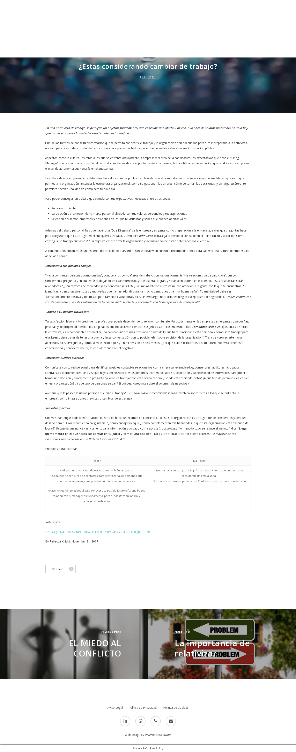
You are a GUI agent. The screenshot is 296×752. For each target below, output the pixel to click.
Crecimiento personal (119, 53)
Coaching (90, 53)
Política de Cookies (175, 707)
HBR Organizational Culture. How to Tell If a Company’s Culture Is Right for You (98, 532)
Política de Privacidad (142, 707)
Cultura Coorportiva (156, 53)
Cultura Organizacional (195, 53)
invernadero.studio (158, 735)
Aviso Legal (115, 707)
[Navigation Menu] (286, 8)
